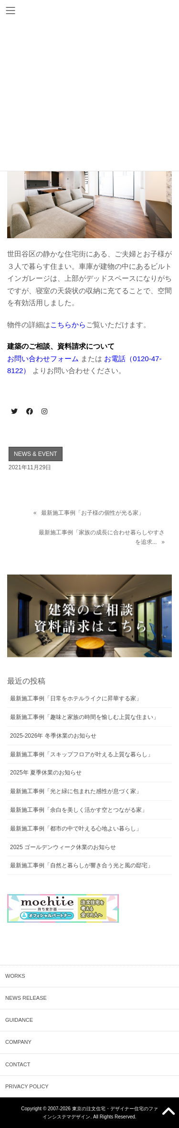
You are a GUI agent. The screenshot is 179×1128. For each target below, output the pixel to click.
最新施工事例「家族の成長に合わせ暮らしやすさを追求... (102, 537)
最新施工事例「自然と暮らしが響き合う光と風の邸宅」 (81, 865)
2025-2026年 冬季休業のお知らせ (53, 735)
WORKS (15, 976)
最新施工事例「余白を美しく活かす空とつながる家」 (78, 810)
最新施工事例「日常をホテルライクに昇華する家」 (76, 698)
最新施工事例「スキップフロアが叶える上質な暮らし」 (81, 754)
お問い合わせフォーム (43, 358)
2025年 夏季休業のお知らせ (46, 772)
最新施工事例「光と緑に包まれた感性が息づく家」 (76, 791)
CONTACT (17, 1064)
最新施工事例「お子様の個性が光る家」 (92, 512)
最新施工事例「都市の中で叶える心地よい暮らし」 (76, 828)
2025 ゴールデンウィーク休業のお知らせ (63, 847)
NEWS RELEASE (26, 998)
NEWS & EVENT (35, 454)
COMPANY (18, 1042)
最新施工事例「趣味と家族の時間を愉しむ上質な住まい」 (84, 717)
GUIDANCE (19, 1020)
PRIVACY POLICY (27, 1086)
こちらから (68, 325)
